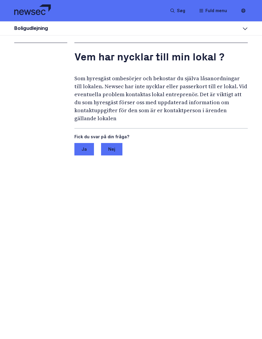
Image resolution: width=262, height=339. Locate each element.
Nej (111, 149)
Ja (84, 149)
